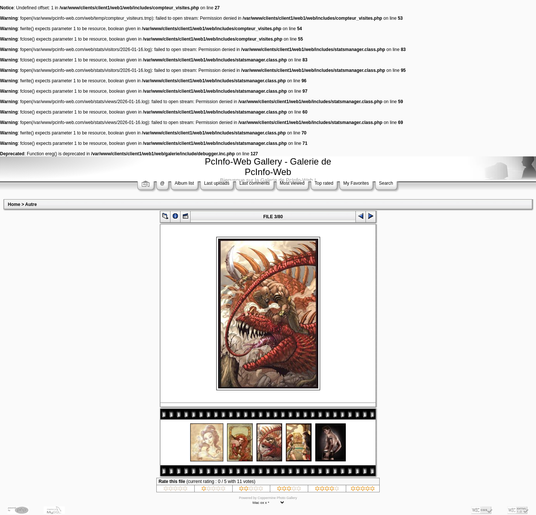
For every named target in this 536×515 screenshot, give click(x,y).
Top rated (324, 183)
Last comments (254, 183)
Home (14, 204)
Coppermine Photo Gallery (277, 498)
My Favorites (356, 183)
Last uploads (216, 183)
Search (386, 183)
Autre (31, 204)
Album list (184, 183)
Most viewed (292, 183)
